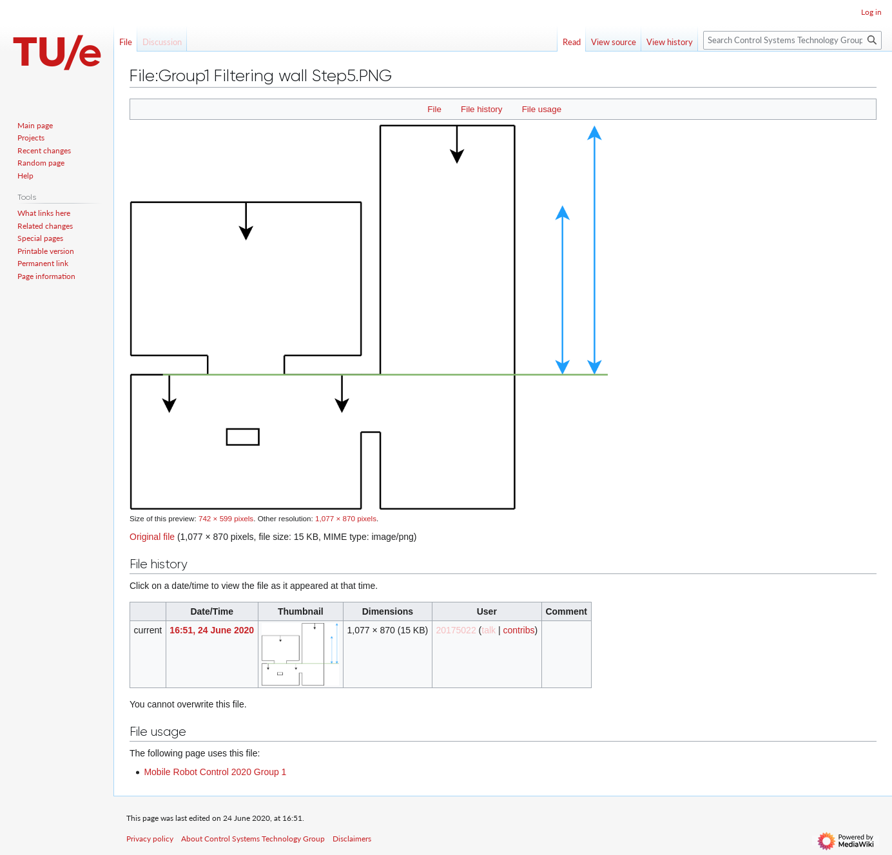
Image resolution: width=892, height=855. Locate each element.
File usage (541, 109)
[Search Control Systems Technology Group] (792, 40)
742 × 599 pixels (226, 518)
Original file (152, 537)
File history (481, 109)
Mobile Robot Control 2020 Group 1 (215, 772)
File (434, 109)
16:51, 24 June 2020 (212, 630)
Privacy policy (149, 838)
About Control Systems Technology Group (253, 838)
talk (488, 630)
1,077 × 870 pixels (345, 518)
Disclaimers (352, 838)
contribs (518, 630)
